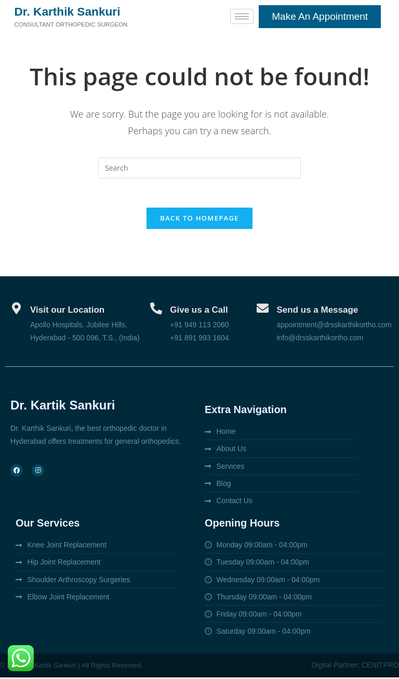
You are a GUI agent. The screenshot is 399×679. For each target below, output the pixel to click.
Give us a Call (199, 312)
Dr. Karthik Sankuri (71, 11)
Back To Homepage (199, 220)
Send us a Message (317, 312)
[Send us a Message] (263, 310)
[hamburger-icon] (242, 16)
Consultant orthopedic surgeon (73, 24)
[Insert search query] (199, 167)
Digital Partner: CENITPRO (355, 667)
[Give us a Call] (156, 310)
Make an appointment (320, 16)
